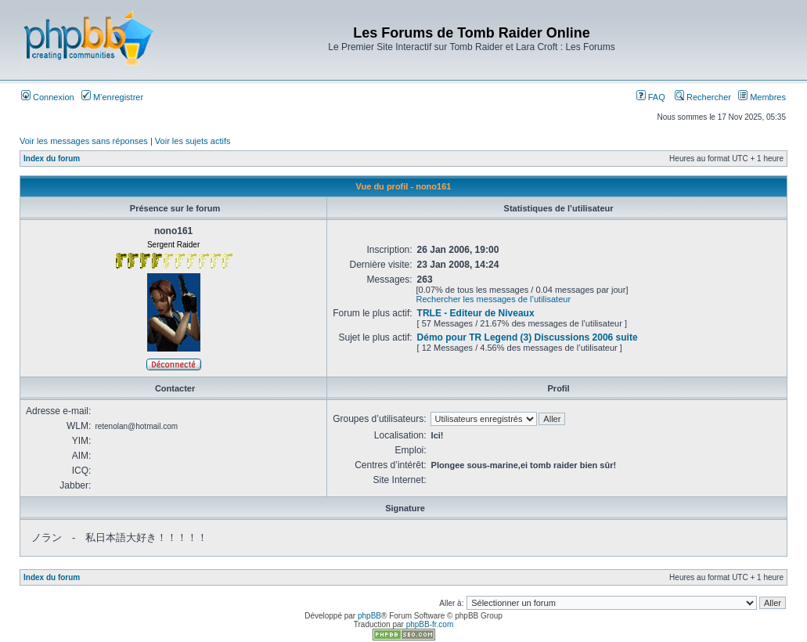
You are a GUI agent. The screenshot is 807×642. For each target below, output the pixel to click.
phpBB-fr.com (430, 624)
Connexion (47, 97)
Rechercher (703, 97)
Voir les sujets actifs (193, 141)
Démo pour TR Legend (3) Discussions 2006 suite (527, 337)
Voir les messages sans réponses (84, 141)
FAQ (650, 97)
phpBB (369, 615)
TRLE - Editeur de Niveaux (476, 313)
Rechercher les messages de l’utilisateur (493, 299)
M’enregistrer (112, 97)
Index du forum (51, 158)
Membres (762, 97)
